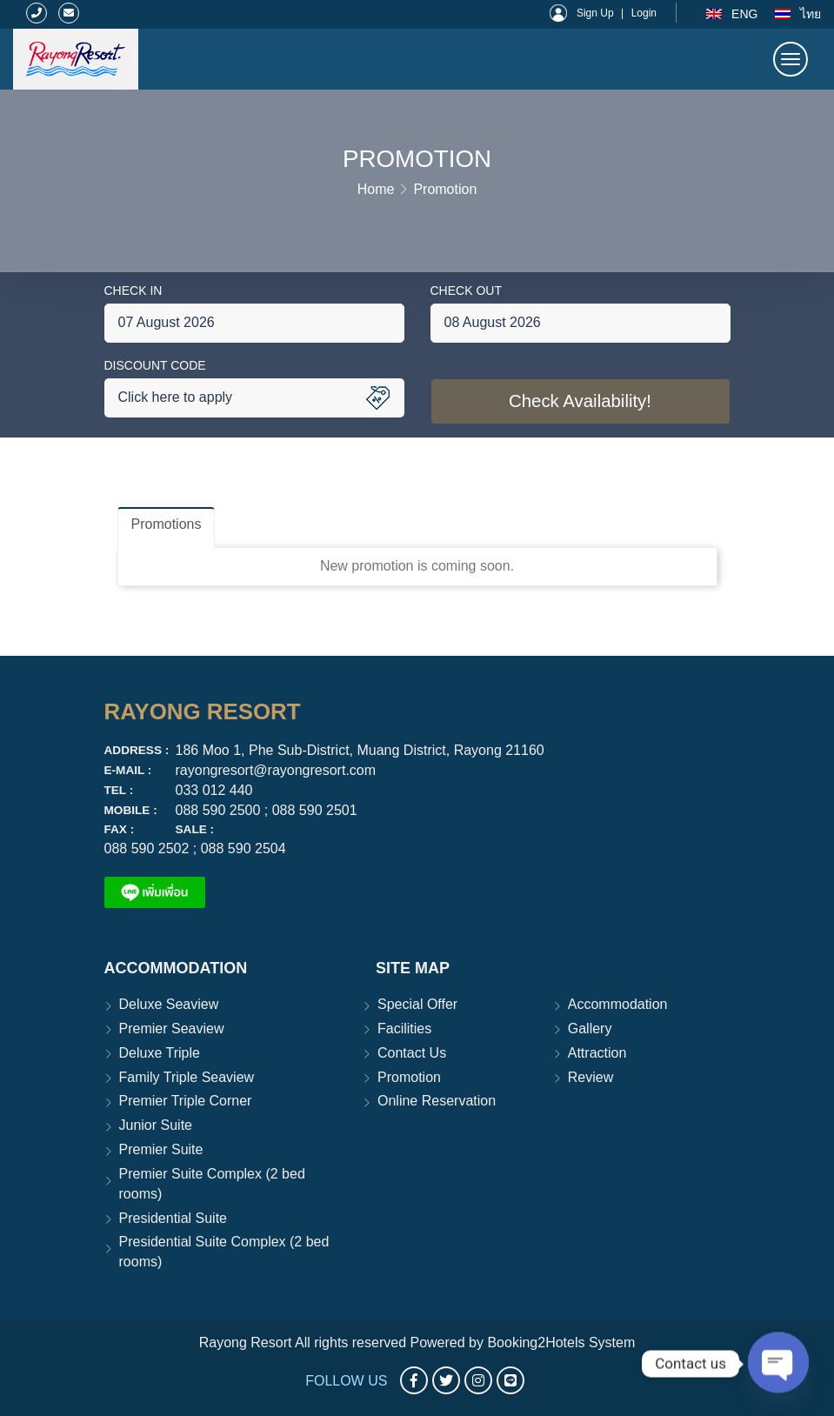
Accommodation (618, 1004)
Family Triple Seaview (187, 1077)
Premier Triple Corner (185, 1100)
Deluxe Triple (159, 1052)
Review (590, 1077)
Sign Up (595, 13)
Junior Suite (156, 1125)
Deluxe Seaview (169, 1004)
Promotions (166, 524)
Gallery (590, 1028)
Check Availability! (580, 401)
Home (376, 189)
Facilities (404, 1028)
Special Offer (417, 1004)
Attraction (597, 1052)
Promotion (445, 189)
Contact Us (411, 1052)
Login (644, 13)
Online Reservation (436, 1100)
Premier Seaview (171, 1028)
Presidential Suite (173, 1218)
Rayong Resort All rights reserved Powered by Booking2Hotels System (417, 1342)
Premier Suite (161, 1149)
